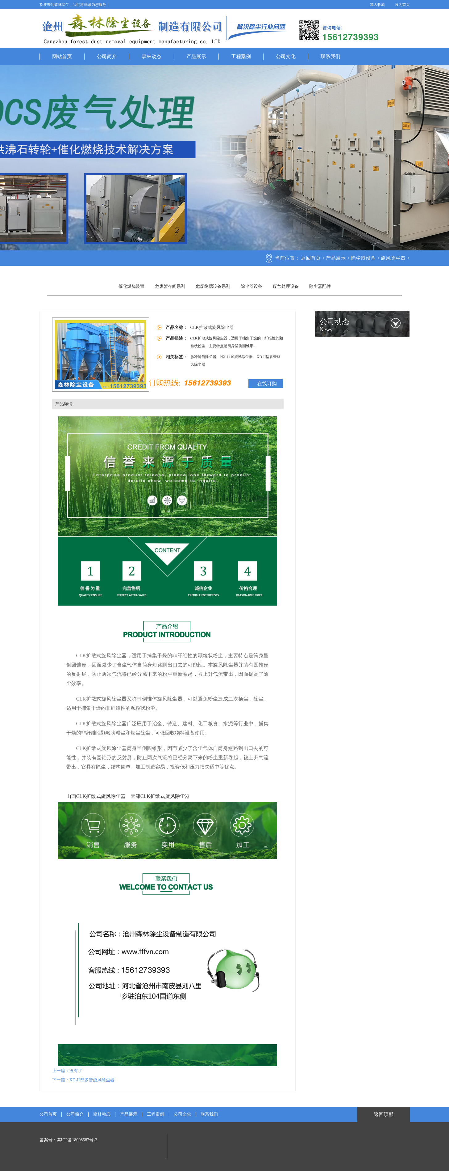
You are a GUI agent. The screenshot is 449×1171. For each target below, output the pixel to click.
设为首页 (402, 4)
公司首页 (48, 1114)
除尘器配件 (320, 286)
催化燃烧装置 (131, 286)
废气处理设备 (286, 286)
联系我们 (330, 56)
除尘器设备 (363, 258)
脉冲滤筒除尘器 (203, 357)
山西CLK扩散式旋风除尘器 (96, 796)
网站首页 (62, 56)
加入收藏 (377, 4)
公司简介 (107, 56)
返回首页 (311, 258)
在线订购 (267, 383)
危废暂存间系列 (170, 286)
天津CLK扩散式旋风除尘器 (160, 796)
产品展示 (196, 56)
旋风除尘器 (393, 258)
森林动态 (151, 56)
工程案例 (241, 56)
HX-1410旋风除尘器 (237, 357)
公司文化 (286, 56)
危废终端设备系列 (213, 286)
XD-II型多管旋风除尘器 (91, 1080)
